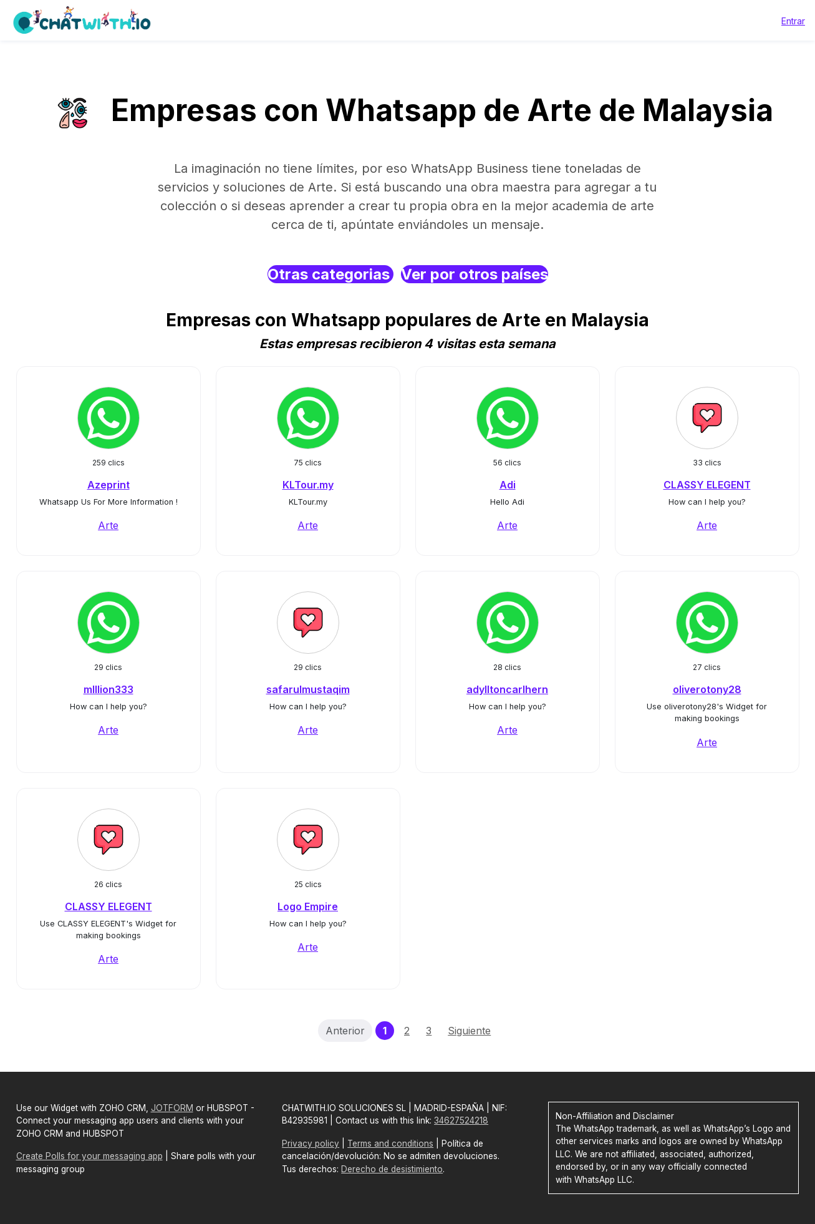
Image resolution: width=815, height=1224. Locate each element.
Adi (507, 484)
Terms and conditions (390, 1144)
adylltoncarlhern (507, 689)
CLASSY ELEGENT (707, 484)
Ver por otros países (474, 274)
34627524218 (461, 1120)
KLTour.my (308, 484)
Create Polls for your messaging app (89, 1156)
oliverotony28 (707, 689)
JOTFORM (172, 1108)
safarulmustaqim (308, 689)
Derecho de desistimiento (392, 1169)
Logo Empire (307, 906)
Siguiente (469, 1030)
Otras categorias (330, 274)
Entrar (793, 21)
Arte (108, 525)
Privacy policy (310, 1144)
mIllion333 (108, 689)
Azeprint (108, 484)
